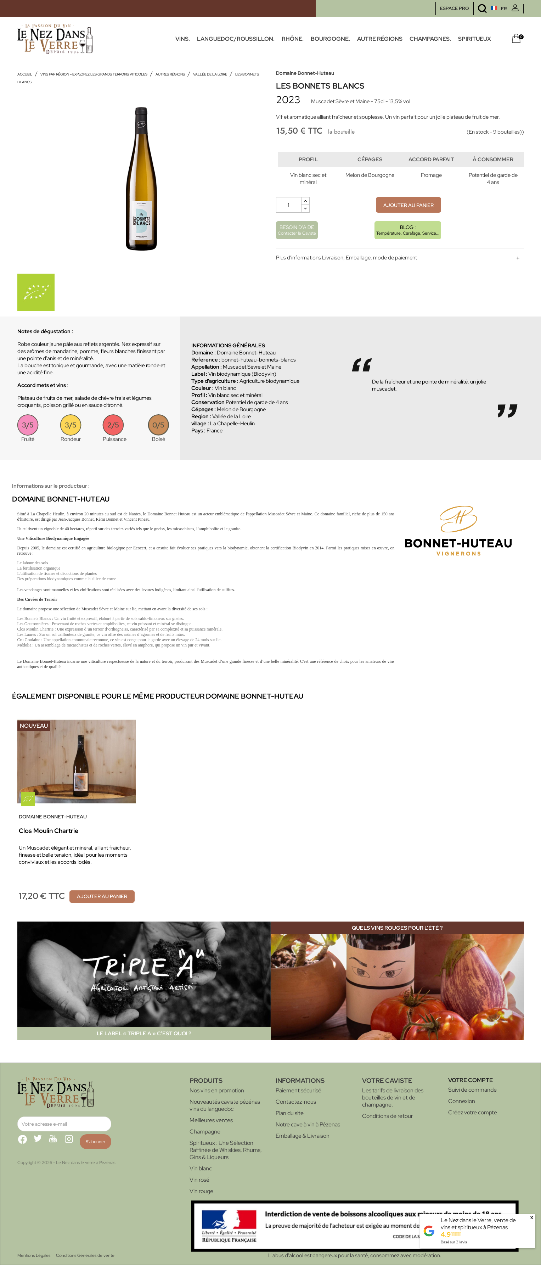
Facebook (25, 1142)
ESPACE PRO (454, 8)
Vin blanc (201, 1168)
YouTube (56, 1142)
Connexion (461, 1101)
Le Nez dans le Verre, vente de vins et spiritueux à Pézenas (478, 1223)
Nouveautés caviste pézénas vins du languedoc (225, 1105)
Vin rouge (201, 1191)
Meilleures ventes (211, 1120)
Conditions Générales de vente (85, 1255)
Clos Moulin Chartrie (48, 831)
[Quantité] (289, 219)
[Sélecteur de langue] (486, 8)
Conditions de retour (387, 1116)
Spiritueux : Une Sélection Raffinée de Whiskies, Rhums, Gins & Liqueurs (226, 1150)
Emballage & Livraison (302, 1136)
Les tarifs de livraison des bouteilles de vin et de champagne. (392, 1097)
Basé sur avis (454, 1241)
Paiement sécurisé (298, 1090)
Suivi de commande (472, 1089)
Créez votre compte (472, 1112)
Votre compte (470, 1080)
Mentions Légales (33, 1255)
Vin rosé (199, 1179)
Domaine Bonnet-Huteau (305, 73)
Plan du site (290, 1113)
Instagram (72, 1142)
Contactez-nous (296, 1102)
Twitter (41, 1142)
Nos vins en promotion (217, 1090)
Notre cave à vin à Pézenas (308, 1124)
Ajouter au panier (408, 220)
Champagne (205, 1131)
